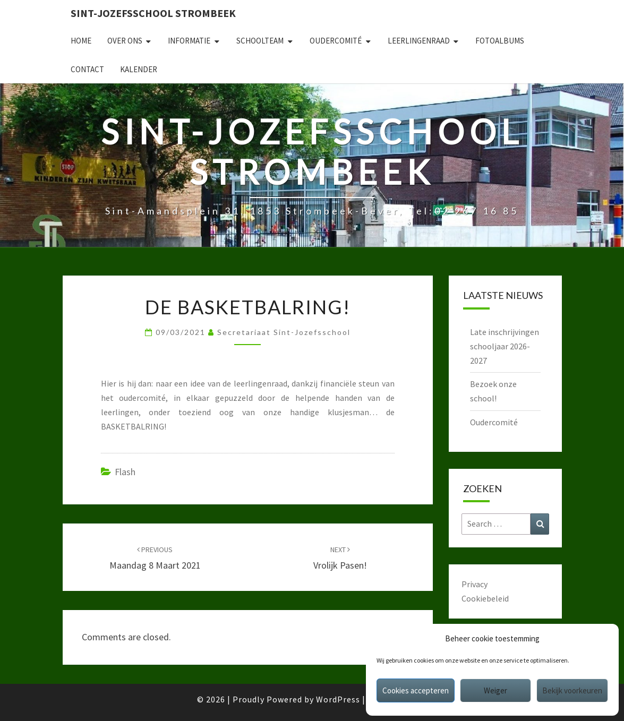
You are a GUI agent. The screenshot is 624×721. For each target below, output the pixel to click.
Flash (125, 472)
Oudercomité (336, 41)
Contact (87, 69)
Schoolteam (260, 41)
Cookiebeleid (485, 598)
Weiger (495, 690)
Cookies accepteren (415, 690)
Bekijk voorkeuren (572, 690)
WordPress (338, 699)
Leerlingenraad (419, 41)
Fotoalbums (499, 41)
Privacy (474, 584)
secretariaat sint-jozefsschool (284, 332)
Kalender (138, 69)
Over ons (124, 41)
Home (81, 41)
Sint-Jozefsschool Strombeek (153, 13)
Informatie (189, 41)
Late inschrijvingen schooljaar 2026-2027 (504, 346)
